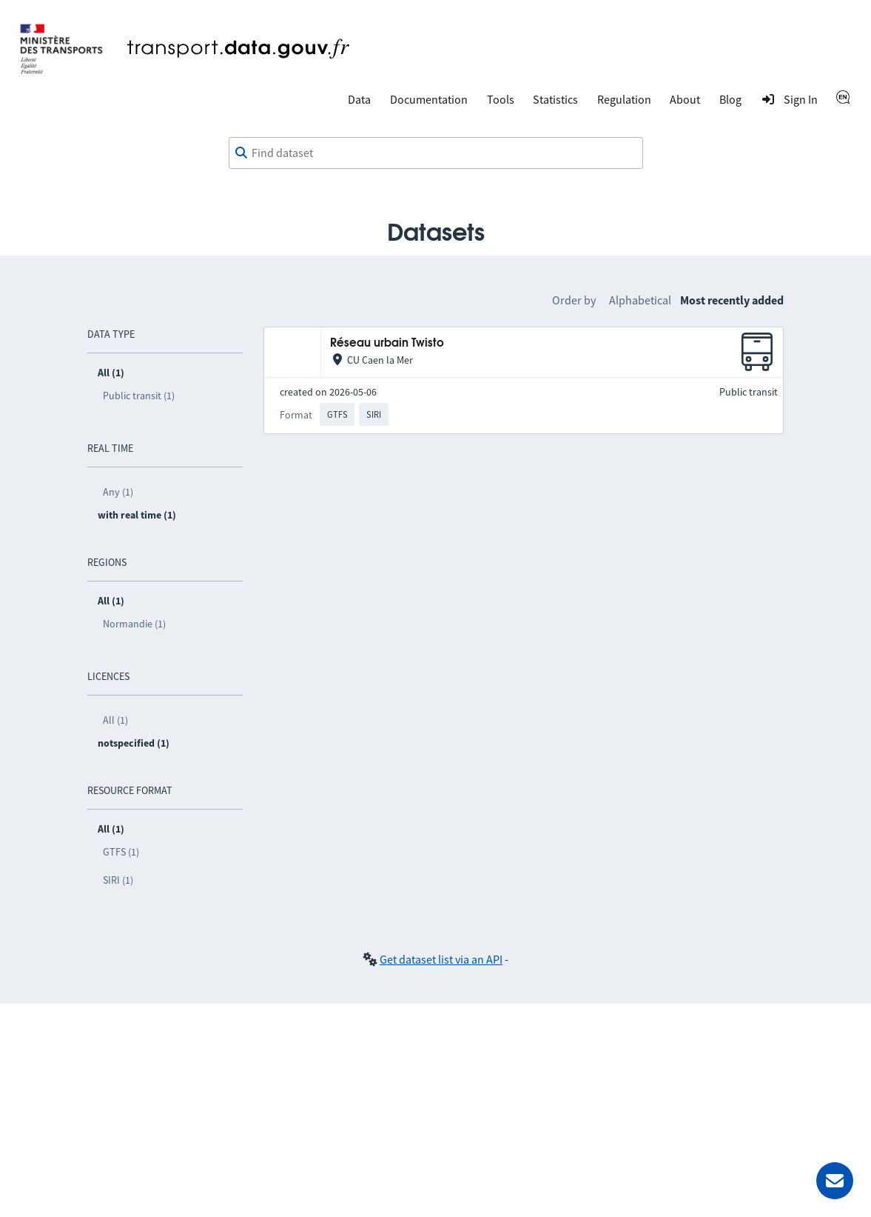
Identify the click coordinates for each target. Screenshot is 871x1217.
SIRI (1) (118, 880)
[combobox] (436, 153)
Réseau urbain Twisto (387, 343)
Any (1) (118, 492)
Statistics (555, 99)
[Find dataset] (436, 153)
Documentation (429, 99)
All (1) (115, 720)
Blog (730, 99)
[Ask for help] (834, 1180)
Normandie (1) (134, 623)
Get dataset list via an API (441, 959)
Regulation (624, 99)
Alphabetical (640, 300)
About (685, 99)
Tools (500, 99)
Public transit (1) (139, 395)
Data (359, 99)
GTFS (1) (121, 851)
